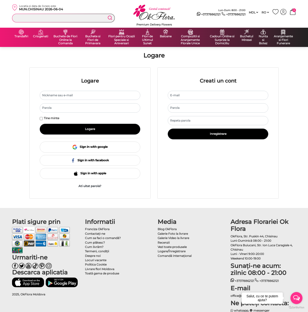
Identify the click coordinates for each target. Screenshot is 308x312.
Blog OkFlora (167, 229)
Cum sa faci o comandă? (103, 238)
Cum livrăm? (94, 247)
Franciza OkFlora (97, 229)
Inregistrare (218, 134)
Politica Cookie (96, 264)
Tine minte (51, 118)
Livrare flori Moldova (99, 269)
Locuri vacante (95, 260)
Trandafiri (21, 36)
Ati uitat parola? (89, 186)
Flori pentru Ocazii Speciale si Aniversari (121, 40)
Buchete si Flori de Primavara (92, 40)
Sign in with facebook (90, 160)
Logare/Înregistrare (172, 251)
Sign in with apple (90, 173)
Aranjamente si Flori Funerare (283, 40)
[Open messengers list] (296, 298)
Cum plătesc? (95, 242)
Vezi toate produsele (172, 247)
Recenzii (164, 242)
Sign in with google (90, 147)
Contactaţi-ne (95, 233)
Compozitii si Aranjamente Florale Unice (190, 40)
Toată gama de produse (102, 273)
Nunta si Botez (263, 40)
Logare (90, 129)
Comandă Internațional (175, 256)
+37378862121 (209, 14)
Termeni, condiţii (97, 251)
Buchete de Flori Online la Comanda (65, 40)
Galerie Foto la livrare (173, 233)
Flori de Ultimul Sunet (147, 40)
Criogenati (40, 36)
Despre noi (93, 256)
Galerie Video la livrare (173, 238)
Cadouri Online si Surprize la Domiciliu (222, 40)
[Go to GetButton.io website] (296, 307)
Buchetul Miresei (246, 38)
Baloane (166, 36)
